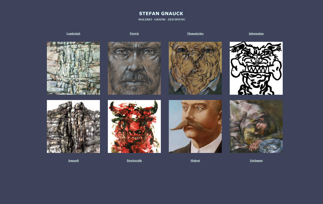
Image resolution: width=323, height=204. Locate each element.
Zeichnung (256, 160)
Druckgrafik (134, 160)
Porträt (134, 33)
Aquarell (73, 160)
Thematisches (195, 33)
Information (256, 33)
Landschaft (73, 33)
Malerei (195, 160)
